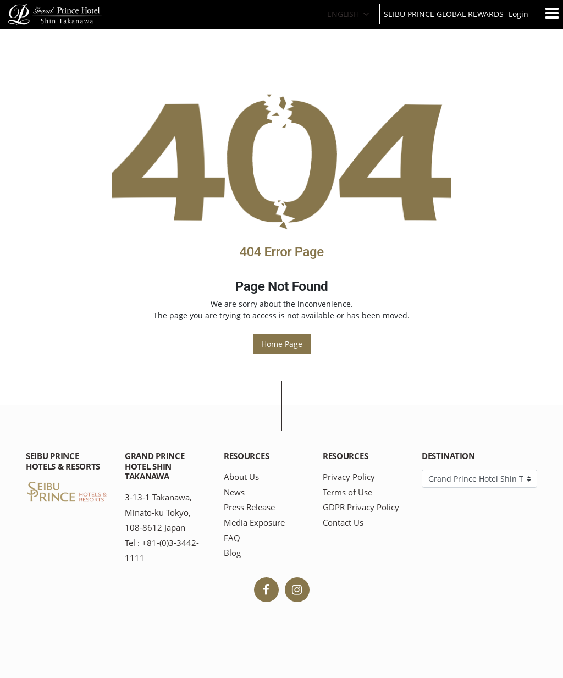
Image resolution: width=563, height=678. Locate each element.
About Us (241, 477)
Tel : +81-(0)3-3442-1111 (162, 550)
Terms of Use (347, 492)
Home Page (281, 344)
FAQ (232, 538)
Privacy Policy (349, 477)
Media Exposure (254, 522)
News (234, 492)
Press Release (249, 507)
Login (518, 14)
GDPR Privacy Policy (361, 507)
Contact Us (343, 522)
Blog (232, 553)
